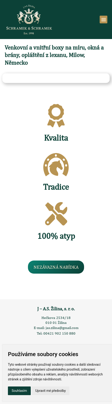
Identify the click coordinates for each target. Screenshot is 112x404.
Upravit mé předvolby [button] (50, 391)
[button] (103, 19)
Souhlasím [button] (19, 391)
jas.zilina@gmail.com (62, 327)
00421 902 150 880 (59, 333)
